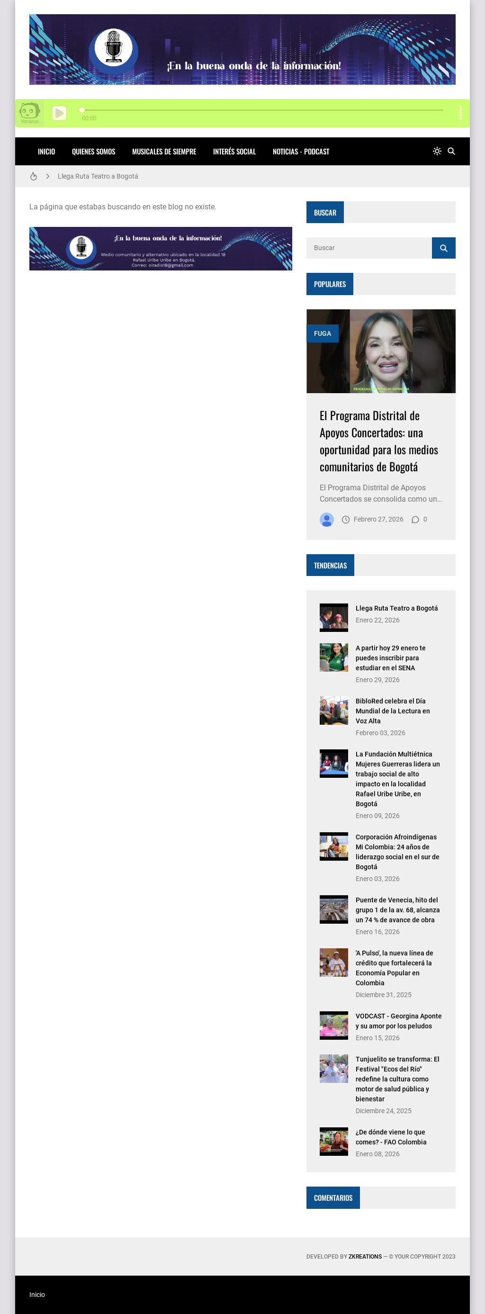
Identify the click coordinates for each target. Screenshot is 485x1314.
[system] (437, 151)
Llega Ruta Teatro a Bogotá (98, 176)
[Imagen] (381, 351)
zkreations (365, 1256)
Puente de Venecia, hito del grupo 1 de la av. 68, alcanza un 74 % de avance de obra (398, 910)
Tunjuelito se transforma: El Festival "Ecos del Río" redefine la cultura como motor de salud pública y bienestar (398, 1079)
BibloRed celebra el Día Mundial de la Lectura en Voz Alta (393, 711)
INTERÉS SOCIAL (234, 151)
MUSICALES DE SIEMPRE (164, 151)
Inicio (46, 151)
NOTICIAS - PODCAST (301, 151)
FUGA (322, 333)
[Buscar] (451, 151)
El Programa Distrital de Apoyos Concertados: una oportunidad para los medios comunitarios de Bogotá (379, 440)
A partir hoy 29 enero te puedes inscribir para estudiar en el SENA (391, 658)
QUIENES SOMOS (93, 151)
